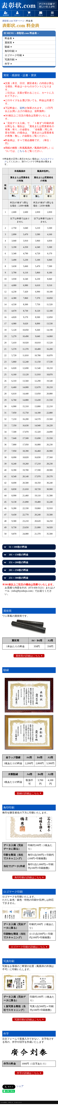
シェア (20, 1086)
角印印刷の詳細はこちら (27, 877)
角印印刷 (9, 51)
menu (52, 15)
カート (29, 15)
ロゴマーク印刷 (13, 55)
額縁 (7, 47)
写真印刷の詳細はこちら (27, 1019)
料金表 (8, 38)
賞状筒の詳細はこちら (28, 655)
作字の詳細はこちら (28, 1073)
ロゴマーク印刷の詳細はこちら (28, 947)
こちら (21, 151)
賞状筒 (8, 42)
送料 (22, 108)
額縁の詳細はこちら (28, 793)
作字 (7, 63)
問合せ (40, 15)
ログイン (17, 15)
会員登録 (6, 15)
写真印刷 (9, 59)
